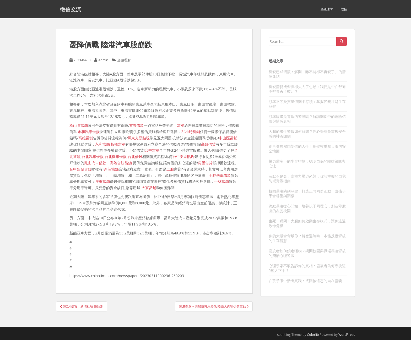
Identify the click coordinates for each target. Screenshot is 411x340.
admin (103, 60)
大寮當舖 (149, 187)
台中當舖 (152, 150)
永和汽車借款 (89, 131)
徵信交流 (70, 9)
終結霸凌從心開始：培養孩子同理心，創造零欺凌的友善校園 (307, 208)
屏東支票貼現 (139, 137)
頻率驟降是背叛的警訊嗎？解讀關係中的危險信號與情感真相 (307, 119)
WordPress (346, 334)
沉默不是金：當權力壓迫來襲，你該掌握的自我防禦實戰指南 (307, 178)
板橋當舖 (118, 144)
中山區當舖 (228, 137)
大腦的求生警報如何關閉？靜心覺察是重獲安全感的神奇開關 (307, 134)
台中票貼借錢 (80, 169)
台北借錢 (135, 156)
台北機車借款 (116, 156)
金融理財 (326, 9)
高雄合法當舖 (121, 162)
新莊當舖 (111, 169)
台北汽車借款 (93, 156)
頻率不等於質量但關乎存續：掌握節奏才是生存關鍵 (307, 104)
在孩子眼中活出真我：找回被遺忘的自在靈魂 (305, 280)
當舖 (180, 125)
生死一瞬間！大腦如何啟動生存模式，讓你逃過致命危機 (307, 223)
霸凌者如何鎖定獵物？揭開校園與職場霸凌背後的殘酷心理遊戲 (307, 253)
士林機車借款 (220, 175)
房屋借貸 (205, 162)
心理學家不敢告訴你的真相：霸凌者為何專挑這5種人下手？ (307, 268)
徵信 (344, 9)
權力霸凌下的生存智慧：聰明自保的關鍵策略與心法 (307, 163)
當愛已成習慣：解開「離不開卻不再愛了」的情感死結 (307, 74)
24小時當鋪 (190, 131)
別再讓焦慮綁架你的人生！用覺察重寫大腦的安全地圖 (307, 148)
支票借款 (136, 125)
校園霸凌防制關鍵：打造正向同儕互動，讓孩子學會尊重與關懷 (307, 193)
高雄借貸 (208, 144)
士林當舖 (221, 181)
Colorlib (313, 334)
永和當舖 (102, 144)
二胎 (170, 169)
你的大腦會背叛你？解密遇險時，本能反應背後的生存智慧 (307, 238)
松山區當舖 (78, 125)
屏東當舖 (102, 181)
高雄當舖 (85, 137)
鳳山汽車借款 (95, 162)
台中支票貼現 (183, 156)
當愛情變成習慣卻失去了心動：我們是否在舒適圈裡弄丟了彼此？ (307, 89)
